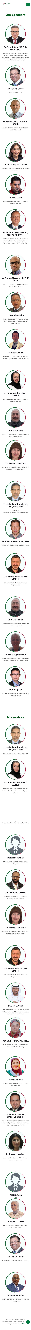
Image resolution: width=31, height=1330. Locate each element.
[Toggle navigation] (28, 4)
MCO (23, 1324)
